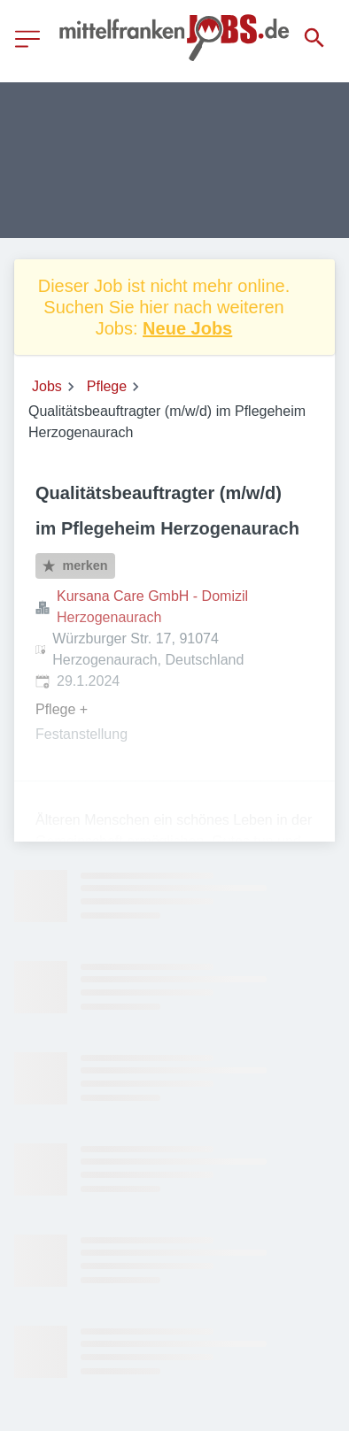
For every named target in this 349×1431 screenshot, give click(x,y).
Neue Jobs (187, 328)
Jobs (47, 386)
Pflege (107, 386)
